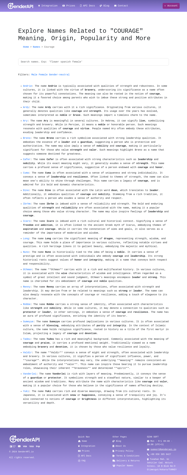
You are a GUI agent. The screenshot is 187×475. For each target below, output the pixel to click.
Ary (25, 120)
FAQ (81, 461)
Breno (26, 138)
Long (26, 238)
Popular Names (123, 465)
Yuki (26, 391)
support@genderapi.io (163, 449)
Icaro (26, 221)
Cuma (26, 173)
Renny (26, 287)
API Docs (87, 5)
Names (36, 47)
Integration (48, 5)
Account (172, 5)
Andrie (27, 86)
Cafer (26, 159)
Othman (27, 269)
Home (26, 47)
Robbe (26, 304)
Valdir (27, 352)
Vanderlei (29, 374)
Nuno (26, 252)
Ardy (26, 107)
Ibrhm (26, 203)
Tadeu (26, 339)
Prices (68, 5)
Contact (121, 5)
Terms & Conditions (126, 456)
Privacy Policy (123, 451)
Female (43, 74)
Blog (104, 5)
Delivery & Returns (126, 461)
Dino (26, 190)
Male (34, 74)
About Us (119, 446)
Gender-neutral (59, 74)
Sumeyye (28, 321)
